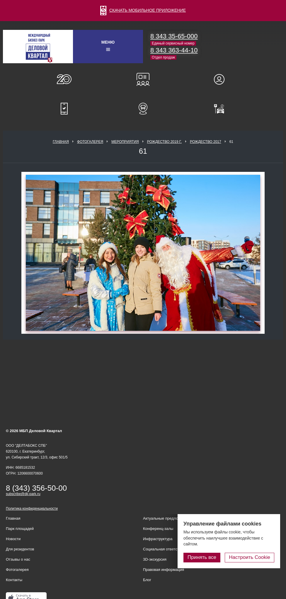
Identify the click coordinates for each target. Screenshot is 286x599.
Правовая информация (163, 569)
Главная (61, 142)
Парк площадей (20, 528)
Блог (147, 580)
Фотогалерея (90, 142)
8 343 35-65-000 (174, 36)
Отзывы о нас (18, 559)
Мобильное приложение (64, 108)
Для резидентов (222, 79)
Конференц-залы (143, 79)
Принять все (202, 557)
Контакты (14, 580)
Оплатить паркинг (222, 108)
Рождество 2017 (205, 142)
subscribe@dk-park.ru (23, 494)
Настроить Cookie (249, 557)
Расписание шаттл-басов (143, 108)
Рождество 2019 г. (164, 142)
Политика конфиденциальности (32, 508)
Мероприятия (125, 142)
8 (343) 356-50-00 (36, 488)
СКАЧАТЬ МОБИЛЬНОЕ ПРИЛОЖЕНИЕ (143, 10)
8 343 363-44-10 (174, 50)
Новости (13, 539)
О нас (64, 79)
